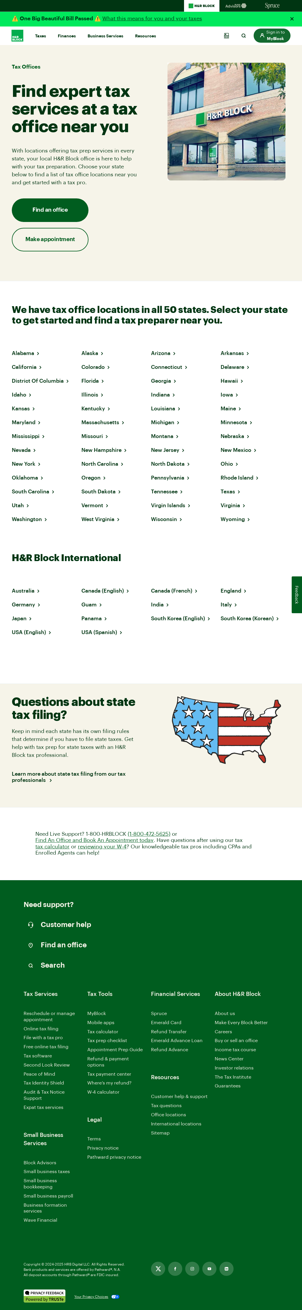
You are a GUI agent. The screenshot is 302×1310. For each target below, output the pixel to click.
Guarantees (228, 1086)
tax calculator (52, 846)
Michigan (162, 422)
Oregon (91, 477)
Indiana (160, 394)
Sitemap (160, 1133)
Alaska (89, 353)
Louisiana (163, 408)
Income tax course (235, 1049)
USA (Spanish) (99, 632)
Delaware (232, 367)
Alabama (23, 353)
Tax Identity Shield (44, 1083)
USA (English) (29, 632)
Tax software (38, 1056)
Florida (90, 381)
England (231, 590)
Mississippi (26, 436)
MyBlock (96, 1013)
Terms (94, 1139)
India (157, 604)
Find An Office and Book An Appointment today (94, 840)
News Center (229, 1059)
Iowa (227, 394)
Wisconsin (164, 519)
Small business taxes (47, 1171)
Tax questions (166, 1105)
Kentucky (93, 408)
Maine (228, 408)
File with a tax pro (43, 1037)
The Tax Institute (233, 1077)
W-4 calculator (103, 1092)
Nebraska (232, 436)
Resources (145, 36)
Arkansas (232, 353)
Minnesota (234, 422)
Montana (162, 436)
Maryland (23, 422)
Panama (91, 618)
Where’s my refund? (109, 1083)
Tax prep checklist (107, 1040)
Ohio (227, 464)
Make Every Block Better (241, 1022)
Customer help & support (179, 1097)
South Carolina (30, 491)
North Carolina (99, 464)
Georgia (161, 381)
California (24, 367)
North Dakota (168, 464)
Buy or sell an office (236, 1040)
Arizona (160, 353)
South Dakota (98, 491)
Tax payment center (109, 1074)
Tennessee (164, 491)
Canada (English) (102, 590)
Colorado (93, 367)
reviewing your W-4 (102, 846)
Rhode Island (237, 477)
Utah (18, 505)
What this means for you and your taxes (152, 18)
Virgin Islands (168, 505)
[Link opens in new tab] (158, 1269)
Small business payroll (48, 1196)
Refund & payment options (108, 1062)
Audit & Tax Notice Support (44, 1095)
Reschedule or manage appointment (49, 1016)
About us (225, 1013)
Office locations (168, 1115)
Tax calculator (102, 1031)
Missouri (92, 436)
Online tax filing (41, 1029)
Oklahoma (25, 477)
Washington (27, 519)
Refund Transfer (169, 1031)
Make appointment (50, 239)
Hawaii (229, 381)
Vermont (92, 505)
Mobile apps (100, 1022)
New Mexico (236, 450)
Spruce (159, 1013)
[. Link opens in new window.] (44, 1296)
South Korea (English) (178, 618)
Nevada (21, 450)
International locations (176, 1124)
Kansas (21, 408)
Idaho (19, 394)
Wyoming (233, 519)
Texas (228, 491)
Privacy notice (103, 1148)
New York (23, 464)
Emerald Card (166, 1022)
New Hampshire (101, 450)
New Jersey (165, 450)
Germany (23, 604)
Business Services (105, 36)
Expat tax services (43, 1108)
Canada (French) (171, 590)
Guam (89, 604)
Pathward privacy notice (114, 1157)
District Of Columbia (38, 381)
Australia (23, 590)
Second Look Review (47, 1065)
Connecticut (166, 367)
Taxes (40, 36)
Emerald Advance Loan (177, 1040)
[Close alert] (292, 19)
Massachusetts (100, 422)
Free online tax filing (46, 1046)
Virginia (230, 505)
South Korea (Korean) (247, 618)
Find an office (50, 210)
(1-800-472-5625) (149, 834)
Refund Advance (169, 1049)
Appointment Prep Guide (115, 1049)
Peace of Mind (39, 1074)
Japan (19, 618)
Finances (67, 36)
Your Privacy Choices (91, 1297)
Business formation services (45, 1208)
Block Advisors (40, 1163)
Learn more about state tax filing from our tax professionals (69, 777)
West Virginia (97, 519)
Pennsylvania (167, 477)
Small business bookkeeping (40, 1183)
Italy (226, 604)
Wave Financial (40, 1220)
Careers (223, 1032)
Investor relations (234, 1068)
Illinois (89, 394)
